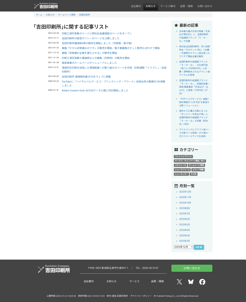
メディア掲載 (198, 170)
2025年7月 (184, 213)
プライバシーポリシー (141, 296)
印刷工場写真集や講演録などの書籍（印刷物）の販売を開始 (96, 58)
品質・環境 (186, 6)
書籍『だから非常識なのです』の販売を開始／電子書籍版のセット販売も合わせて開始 (111, 48)
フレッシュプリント (183, 156)
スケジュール (180, 165)
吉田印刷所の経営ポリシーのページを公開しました (91, 38)
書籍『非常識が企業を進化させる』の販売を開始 (89, 53)
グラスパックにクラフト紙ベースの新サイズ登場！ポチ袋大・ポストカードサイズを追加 (194, 132)
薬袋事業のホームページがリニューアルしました (89, 62)
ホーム (39, 15)
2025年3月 (184, 235)
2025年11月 (185, 197)
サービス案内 (167, 6)
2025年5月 (184, 224)
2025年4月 (184, 230)
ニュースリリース (182, 170)
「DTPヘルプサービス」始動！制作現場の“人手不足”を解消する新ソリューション (194, 102)
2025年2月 (184, 241)
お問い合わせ (204, 6)
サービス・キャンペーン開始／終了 (190, 161)
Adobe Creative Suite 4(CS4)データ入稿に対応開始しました (95, 90)
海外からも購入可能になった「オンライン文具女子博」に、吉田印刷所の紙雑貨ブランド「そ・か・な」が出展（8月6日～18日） (194, 117)
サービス (134, 281)
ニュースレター (181, 174)
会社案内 (136, 6)
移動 (199, 247)
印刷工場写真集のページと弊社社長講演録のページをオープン (97, 33)
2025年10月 (185, 202)
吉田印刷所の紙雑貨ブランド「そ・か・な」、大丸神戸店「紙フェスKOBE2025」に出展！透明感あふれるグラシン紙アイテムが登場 (194, 68)
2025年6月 (184, 219)
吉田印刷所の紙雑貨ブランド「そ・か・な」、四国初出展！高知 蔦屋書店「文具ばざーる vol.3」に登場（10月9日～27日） (194, 87)
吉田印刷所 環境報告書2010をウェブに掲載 (86, 76)
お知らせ (151, 6)
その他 (193, 174)
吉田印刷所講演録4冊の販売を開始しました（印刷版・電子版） (98, 43)
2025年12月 (185, 191)
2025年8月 (184, 208)
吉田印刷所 (84, 15)
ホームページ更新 (67, 15)
